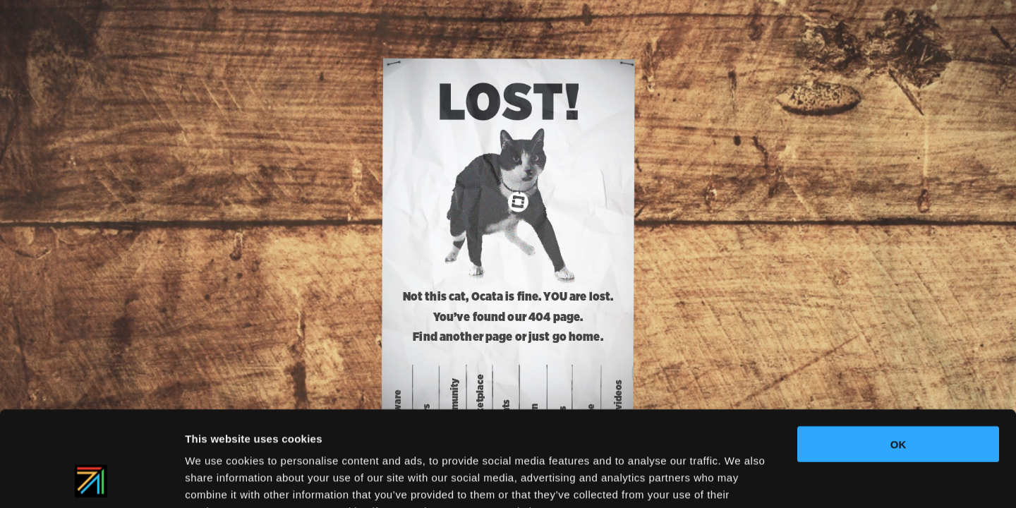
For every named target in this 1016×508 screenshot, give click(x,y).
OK (898, 356)
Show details (740, 480)
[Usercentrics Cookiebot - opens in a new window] (91, 480)
